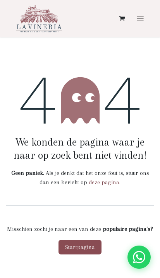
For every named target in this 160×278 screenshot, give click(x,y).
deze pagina (104, 182)
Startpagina (80, 247)
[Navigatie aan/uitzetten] (140, 18)
